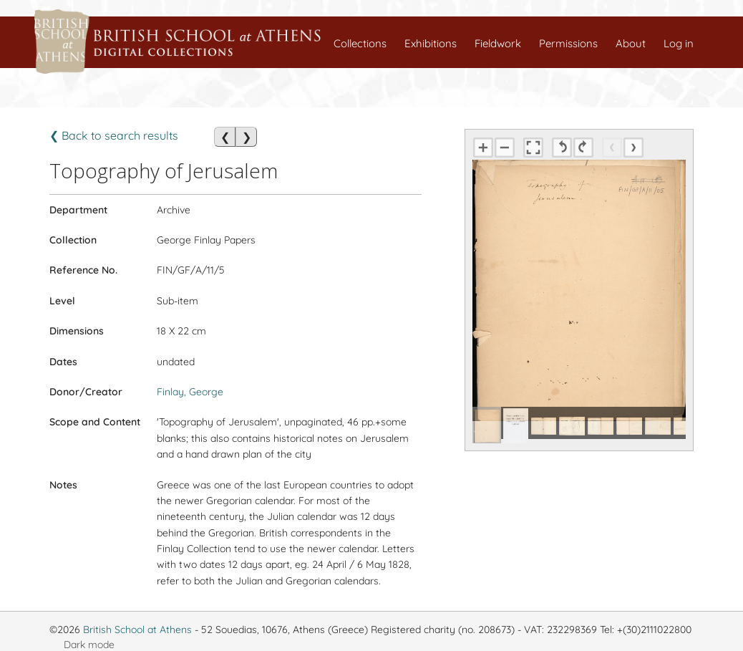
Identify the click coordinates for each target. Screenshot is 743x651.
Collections (360, 43)
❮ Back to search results (113, 135)
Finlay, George (190, 391)
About (631, 43)
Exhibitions (430, 43)
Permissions (568, 43)
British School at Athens (137, 629)
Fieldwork (498, 43)
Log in (679, 43)
